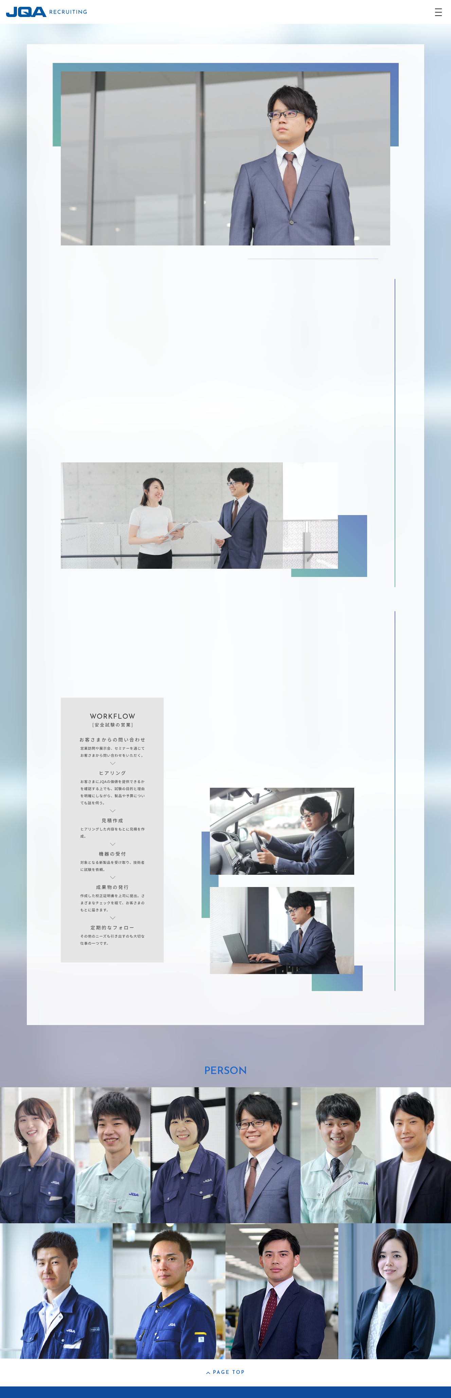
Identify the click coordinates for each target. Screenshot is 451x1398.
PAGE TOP (225, 1372)
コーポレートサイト (54, 1392)
